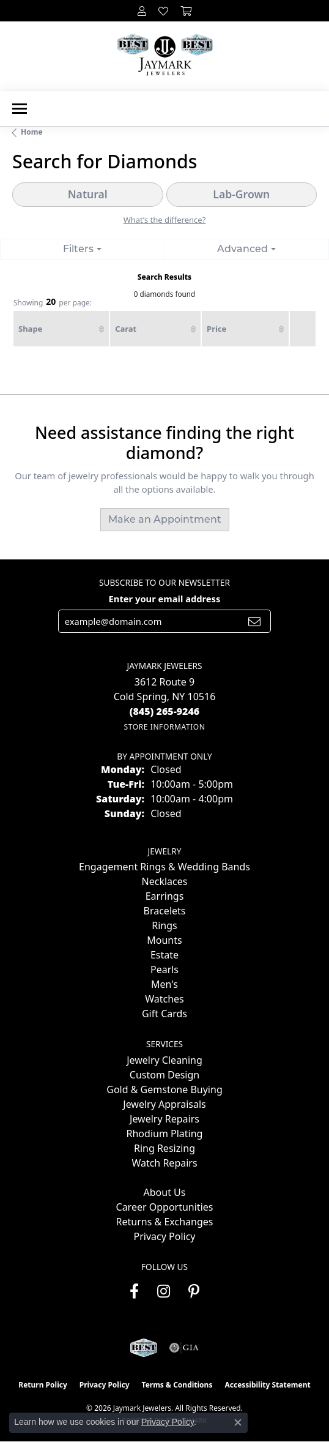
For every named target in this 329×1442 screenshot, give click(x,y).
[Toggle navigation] (19, 108)
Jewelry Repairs (164, 1119)
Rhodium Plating (165, 1133)
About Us (165, 1192)
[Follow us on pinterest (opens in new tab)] (193, 1291)
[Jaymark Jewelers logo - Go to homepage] (164, 56)
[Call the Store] (165, 711)
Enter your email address (165, 598)
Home (32, 132)
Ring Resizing (164, 1148)
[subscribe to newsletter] (254, 621)
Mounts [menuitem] (164, 940)
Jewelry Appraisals (164, 1104)
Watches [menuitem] (164, 999)
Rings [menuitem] (164, 925)
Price (216, 328)
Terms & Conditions (177, 1385)
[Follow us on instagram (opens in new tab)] (163, 1291)
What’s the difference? (165, 219)
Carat (125, 328)
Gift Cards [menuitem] (164, 1013)
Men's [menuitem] (164, 984)
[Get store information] (164, 727)
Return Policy (42, 1385)
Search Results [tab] (164, 277)
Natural (88, 194)
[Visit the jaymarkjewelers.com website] (143, 1348)
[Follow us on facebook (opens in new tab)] (134, 1291)
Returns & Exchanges (164, 1221)
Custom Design (164, 1075)
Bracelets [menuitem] (165, 910)
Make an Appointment (164, 519)
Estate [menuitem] (164, 955)
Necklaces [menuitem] (165, 881)
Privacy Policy (165, 1236)
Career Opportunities (164, 1207)
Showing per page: (52, 302)
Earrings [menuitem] (165, 896)
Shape (30, 328)
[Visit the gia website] (184, 1348)
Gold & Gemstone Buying (164, 1089)
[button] (142, 10)
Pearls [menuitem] (164, 969)
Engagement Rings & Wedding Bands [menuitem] (164, 866)
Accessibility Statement (267, 1385)
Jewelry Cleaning (164, 1060)
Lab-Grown (241, 194)
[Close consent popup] (238, 1422)
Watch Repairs (164, 1163)
